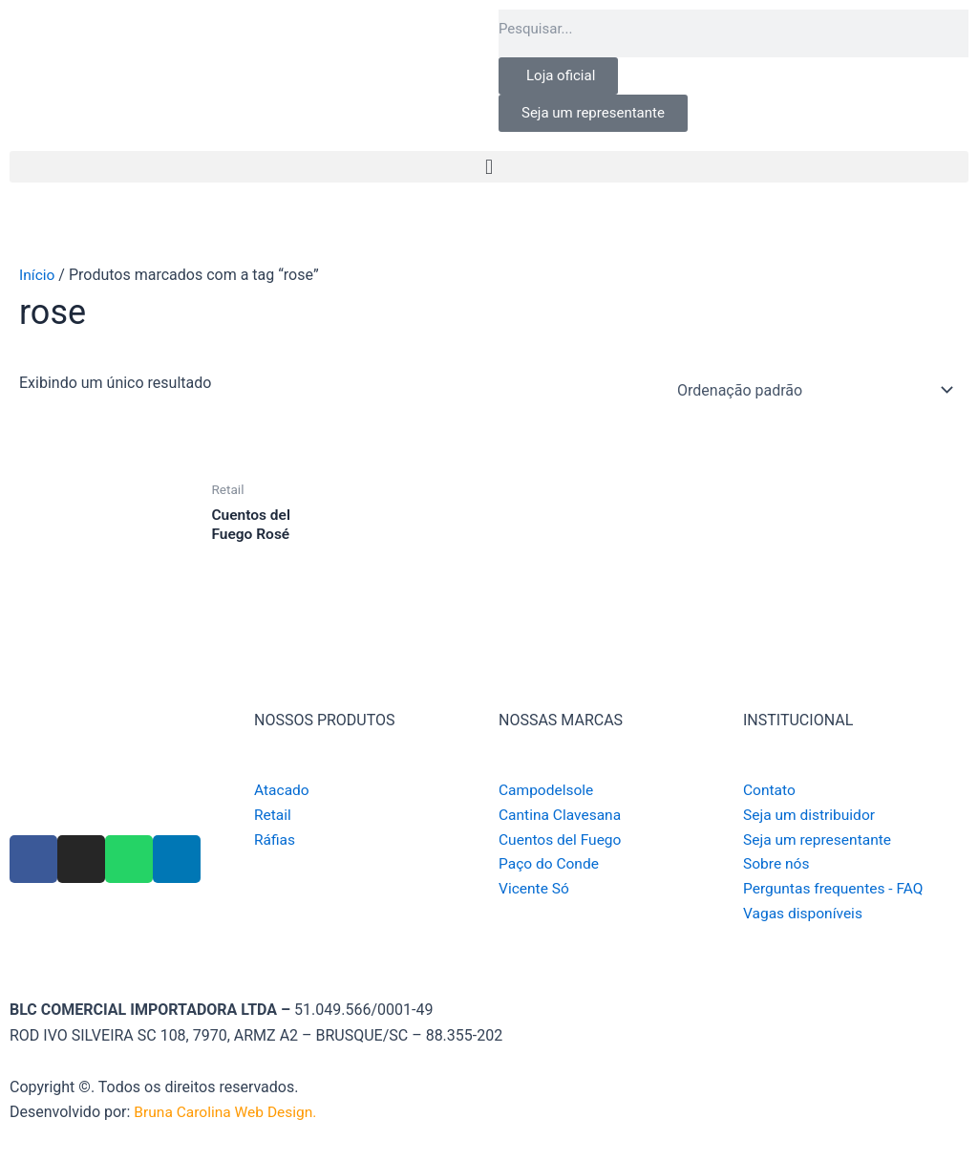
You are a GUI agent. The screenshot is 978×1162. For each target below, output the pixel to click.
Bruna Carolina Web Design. (230, 1113)
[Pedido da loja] (812, 390)
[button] (489, 167)
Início (37, 275)
